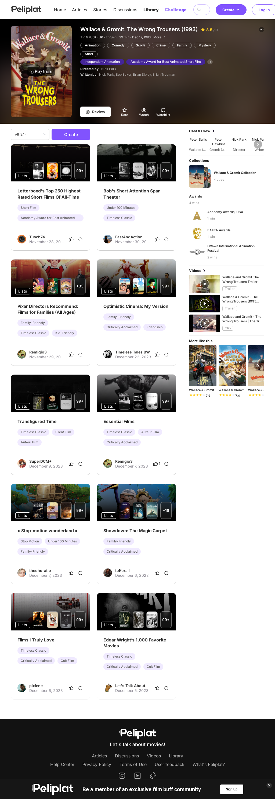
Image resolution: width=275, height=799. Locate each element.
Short (89, 54)
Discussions (125, 9)
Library (151, 9)
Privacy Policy (96, 764)
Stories (100, 9)
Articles (79, 9)
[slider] (197, 396)
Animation (92, 45)
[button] (261, 29)
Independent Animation (102, 62)
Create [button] (231, 10)
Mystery (204, 45)
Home (60, 9)
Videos (154, 756)
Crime (161, 45)
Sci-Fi (140, 45)
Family (182, 45)
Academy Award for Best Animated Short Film (166, 62)
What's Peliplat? (209, 764)
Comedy (118, 45)
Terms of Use (133, 764)
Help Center (62, 764)
